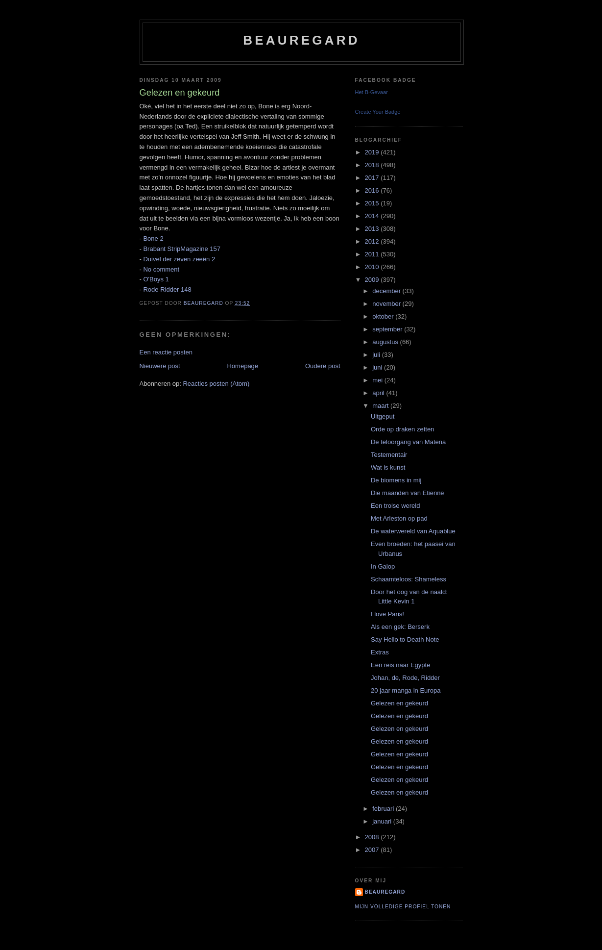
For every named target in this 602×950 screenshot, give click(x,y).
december (387, 291)
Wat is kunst (388, 467)
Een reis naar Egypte (400, 665)
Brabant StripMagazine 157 (181, 248)
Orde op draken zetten (402, 429)
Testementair (389, 454)
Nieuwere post (160, 366)
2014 (373, 216)
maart (381, 405)
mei (378, 380)
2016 (373, 190)
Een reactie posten (166, 352)
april (379, 393)
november (387, 303)
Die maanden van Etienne (407, 493)
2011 (373, 254)
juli (377, 354)
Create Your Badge (378, 112)
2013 (373, 228)
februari (384, 808)
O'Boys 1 (156, 279)
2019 (373, 152)
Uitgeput (382, 416)
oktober (383, 316)
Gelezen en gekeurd (399, 703)
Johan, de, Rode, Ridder (405, 677)
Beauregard (301, 40)
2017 (373, 177)
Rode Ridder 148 (167, 289)
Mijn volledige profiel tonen (403, 906)
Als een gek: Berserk (400, 626)
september (388, 329)
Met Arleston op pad (399, 518)
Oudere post (322, 366)
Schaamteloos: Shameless (408, 579)
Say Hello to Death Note (405, 639)
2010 (373, 267)
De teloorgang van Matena (408, 442)
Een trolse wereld (395, 505)
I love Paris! (387, 614)
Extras (380, 652)
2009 (373, 279)
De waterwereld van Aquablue (413, 531)
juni (378, 367)
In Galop (383, 566)
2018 (373, 165)
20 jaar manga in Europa (405, 690)
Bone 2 (153, 238)
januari (382, 821)
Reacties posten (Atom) (216, 383)
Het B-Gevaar (371, 92)
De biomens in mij (396, 480)
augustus (386, 342)
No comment (161, 269)
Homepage (242, 366)
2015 (373, 203)
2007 (373, 849)
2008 (373, 837)
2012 (373, 241)
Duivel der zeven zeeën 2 (179, 259)
